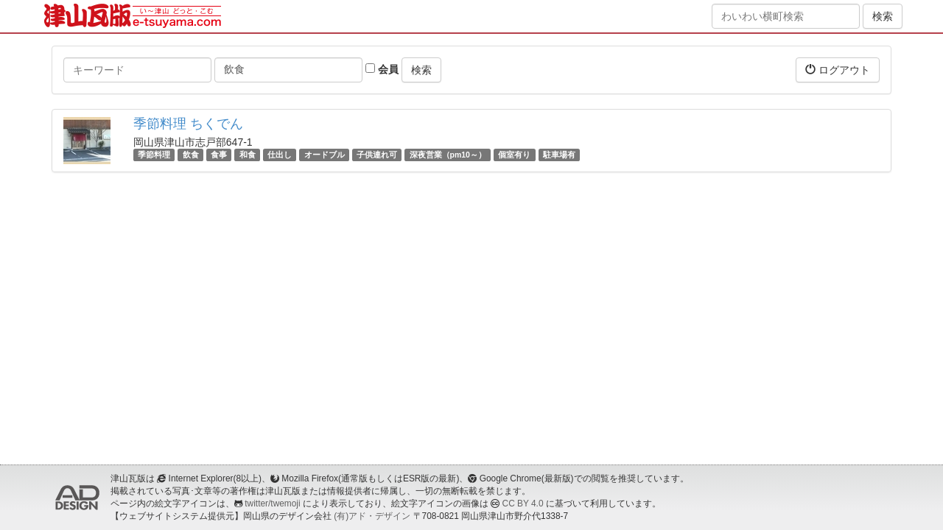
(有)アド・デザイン (372, 516)
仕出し (279, 154)
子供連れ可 (377, 154)
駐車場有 (559, 154)
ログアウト (837, 69)
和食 (247, 154)
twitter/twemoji (272, 503)
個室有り (514, 154)
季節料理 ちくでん (188, 123)
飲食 (191, 154)
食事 (219, 154)
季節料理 (154, 154)
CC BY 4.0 (523, 503)
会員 (382, 69)
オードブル (324, 154)
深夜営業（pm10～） (448, 154)
